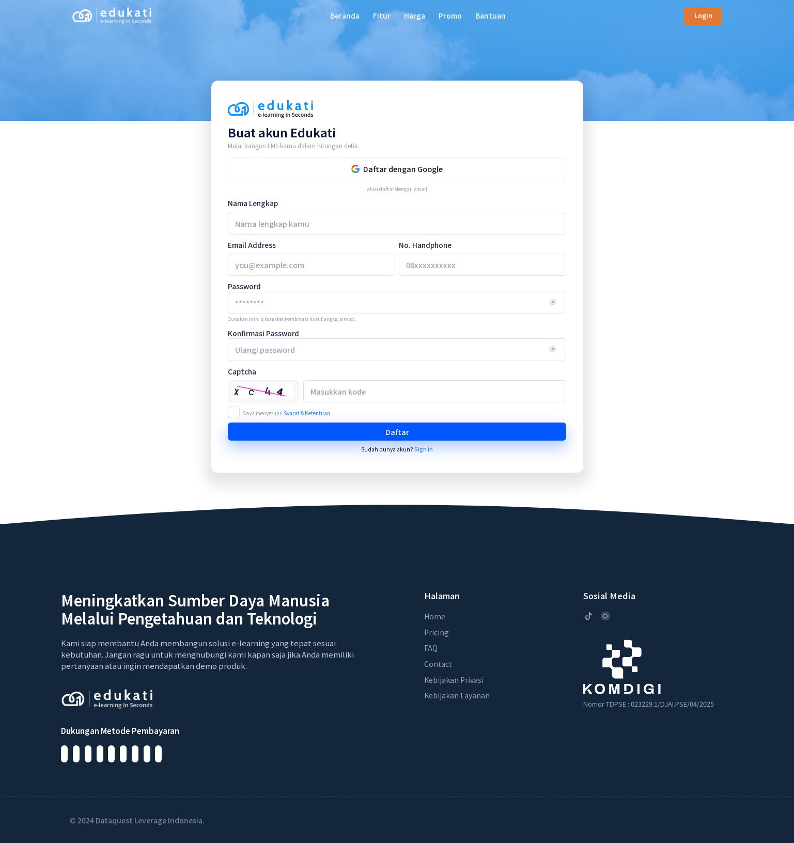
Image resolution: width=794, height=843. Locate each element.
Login (703, 15)
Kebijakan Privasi (454, 680)
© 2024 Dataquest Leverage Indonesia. (137, 820)
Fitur (382, 15)
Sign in (423, 449)
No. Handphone (425, 245)
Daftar (397, 431)
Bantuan (490, 15)
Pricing (436, 632)
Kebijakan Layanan (457, 695)
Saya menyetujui (286, 413)
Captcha (242, 371)
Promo (450, 15)
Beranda (345, 15)
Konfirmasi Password (263, 333)
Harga (414, 15)
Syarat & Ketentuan (307, 413)
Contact (438, 664)
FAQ (431, 648)
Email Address (252, 245)
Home (434, 616)
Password (244, 286)
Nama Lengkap (253, 203)
